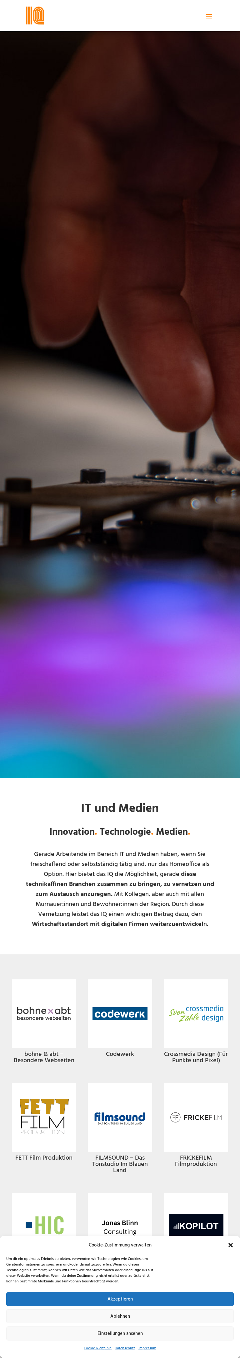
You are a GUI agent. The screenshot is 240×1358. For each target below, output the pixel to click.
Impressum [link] (147, 1348)
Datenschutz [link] (125, 1348)
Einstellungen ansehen (120, 1333)
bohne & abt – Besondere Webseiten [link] (44, 1057)
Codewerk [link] (120, 1054)
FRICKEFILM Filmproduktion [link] (196, 1161)
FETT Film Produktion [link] (43, 1158)
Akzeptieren (120, 1299)
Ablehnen (120, 1316)
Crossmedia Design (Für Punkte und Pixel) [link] (196, 1057)
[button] (231, 1245)
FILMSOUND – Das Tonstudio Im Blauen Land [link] (120, 1164)
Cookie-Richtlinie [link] (98, 1348)
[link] (35, 16)
